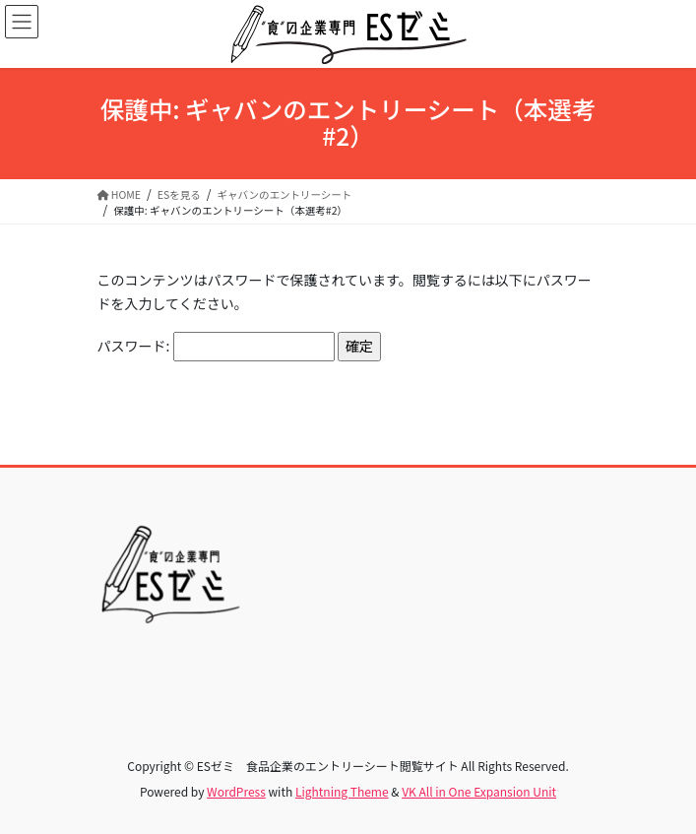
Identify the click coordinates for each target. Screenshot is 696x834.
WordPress (236, 791)
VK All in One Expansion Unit (479, 791)
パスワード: (216, 346)
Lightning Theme (342, 791)
